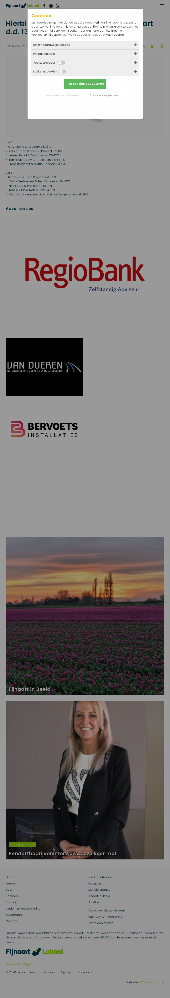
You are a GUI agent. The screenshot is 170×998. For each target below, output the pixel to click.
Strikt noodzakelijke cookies (51, 45)
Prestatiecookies (44, 54)
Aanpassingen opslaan (108, 95)
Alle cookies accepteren (85, 84)
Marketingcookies (49, 71)
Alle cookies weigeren (62, 95)
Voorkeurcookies (49, 63)
